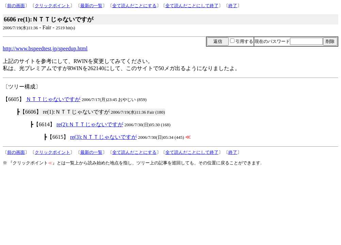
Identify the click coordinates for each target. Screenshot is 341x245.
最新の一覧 (91, 5)
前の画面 (16, 5)
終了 (232, 5)
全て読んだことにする (134, 5)
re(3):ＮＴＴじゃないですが (103, 137)
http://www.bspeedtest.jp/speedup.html (45, 48)
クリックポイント (52, 5)
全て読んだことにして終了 (191, 5)
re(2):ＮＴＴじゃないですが (89, 124)
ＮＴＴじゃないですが (53, 99)
